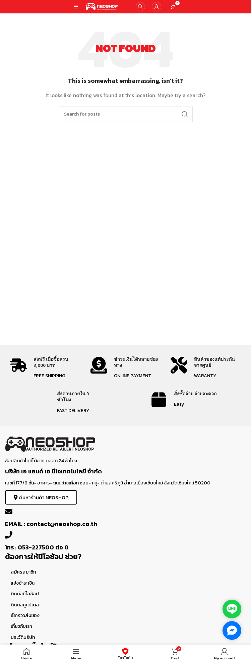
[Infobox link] (45, 368)
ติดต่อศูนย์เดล (25, 604)
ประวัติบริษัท (23, 637)
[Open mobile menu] (76, 6)
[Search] (140, 6)
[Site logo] (102, 6)
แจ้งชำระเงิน (23, 583)
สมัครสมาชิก (23, 572)
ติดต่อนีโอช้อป (25, 593)
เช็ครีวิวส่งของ (25, 615)
